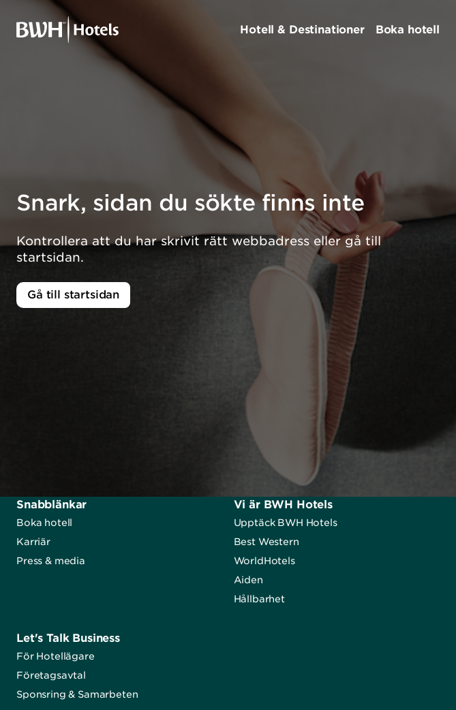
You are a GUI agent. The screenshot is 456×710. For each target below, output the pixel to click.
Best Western (266, 541)
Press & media (50, 560)
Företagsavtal (51, 675)
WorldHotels (264, 560)
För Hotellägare (55, 656)
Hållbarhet (259, 598)
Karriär (33, 541)
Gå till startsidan (73, 294)
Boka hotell (44, 522)
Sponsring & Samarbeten (77, 694)
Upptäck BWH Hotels (285, 522)
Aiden (248, 579)
